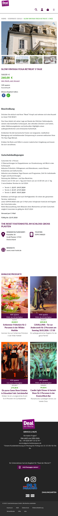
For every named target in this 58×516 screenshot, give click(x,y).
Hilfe (19, 511)
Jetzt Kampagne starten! (30, 467)
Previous (2, 59)
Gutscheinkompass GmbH (14, 503)
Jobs (25, 511)
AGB (17, 507)
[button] (3, 95)
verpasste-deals (15, 19)
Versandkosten (11, 511)
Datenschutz (25, 507)
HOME (3, 19)
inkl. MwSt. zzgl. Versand (10, 81)
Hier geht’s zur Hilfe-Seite (30, 438)
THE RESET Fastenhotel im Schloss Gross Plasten (25, 225)
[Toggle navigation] (54, 10)
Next (56, 59)
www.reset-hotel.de (14, 250)
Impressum (10, 507)
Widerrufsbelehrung (37, 507)
